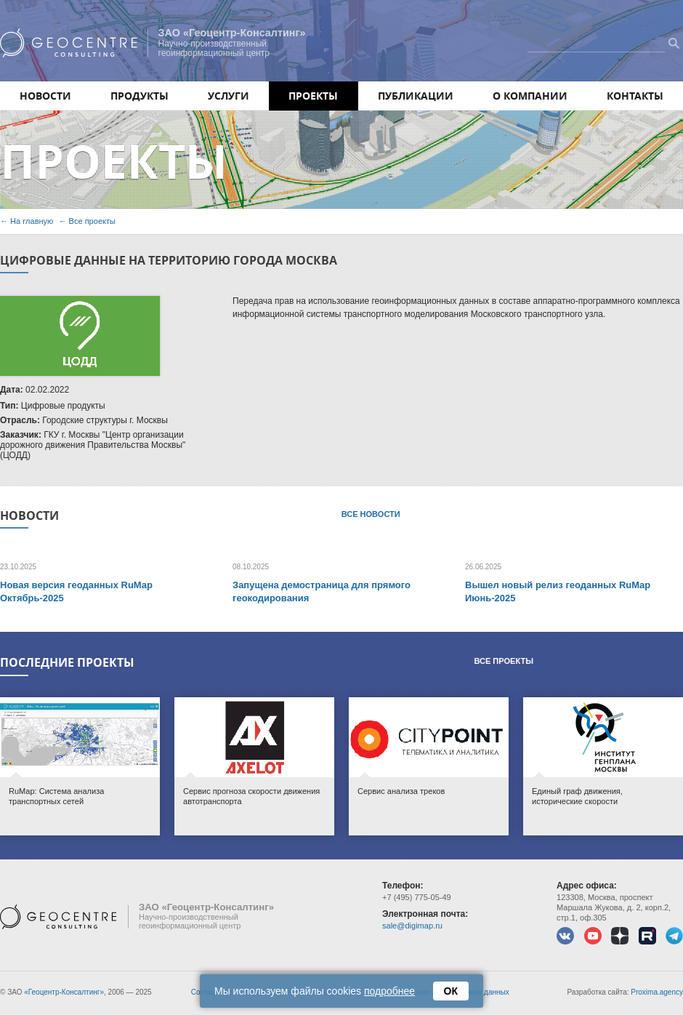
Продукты (139, 96)
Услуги (228, 96)
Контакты (635, 96)
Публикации (415, 96)
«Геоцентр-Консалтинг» (64, 992)
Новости (45, 96)
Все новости (371, 514)
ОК (451, 991)
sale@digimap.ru (412, 925)
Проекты (313, 96)
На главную (31, 221)
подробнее (389, 991)
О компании (530, 96)
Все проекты (92, 221)
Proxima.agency (657, 992)
